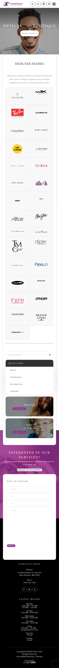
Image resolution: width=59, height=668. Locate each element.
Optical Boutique (15, 377)
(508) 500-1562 (30, 583)
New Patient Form (16, 384)
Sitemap (39, 657)
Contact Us (19, 432)
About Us (13, 370)
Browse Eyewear (29, 33)
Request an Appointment (29, 470)
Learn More (19, 409)
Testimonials (14, 391)
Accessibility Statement (25, 657)
